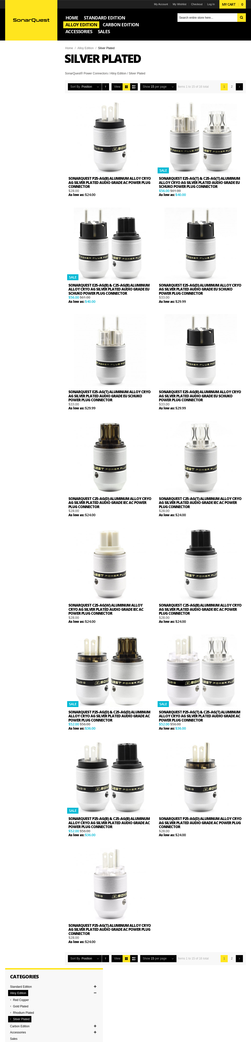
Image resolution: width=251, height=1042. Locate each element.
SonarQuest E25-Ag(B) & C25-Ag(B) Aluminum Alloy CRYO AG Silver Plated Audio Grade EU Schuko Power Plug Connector (109, 289)
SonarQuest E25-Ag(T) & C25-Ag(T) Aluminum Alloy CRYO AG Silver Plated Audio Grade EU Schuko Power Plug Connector (199, 182)
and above (22, 159)
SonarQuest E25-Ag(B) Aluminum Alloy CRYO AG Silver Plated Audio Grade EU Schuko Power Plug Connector (200, 395)
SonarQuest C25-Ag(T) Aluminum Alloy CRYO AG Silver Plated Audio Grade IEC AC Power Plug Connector (196, 502)
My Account (160, 4)
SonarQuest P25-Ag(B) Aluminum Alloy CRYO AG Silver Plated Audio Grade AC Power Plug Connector (110, 182)
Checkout (195, 4)
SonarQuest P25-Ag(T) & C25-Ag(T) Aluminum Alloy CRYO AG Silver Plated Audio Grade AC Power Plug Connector (199, 715)
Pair (13, 237)
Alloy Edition (86, 48)
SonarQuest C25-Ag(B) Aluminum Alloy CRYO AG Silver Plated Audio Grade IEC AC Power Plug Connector (196, 609)
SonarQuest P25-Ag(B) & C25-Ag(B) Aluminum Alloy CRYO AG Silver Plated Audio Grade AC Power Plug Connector (110, 822)
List (134, 86)
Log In (210, 4)
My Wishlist (179, 4)
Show (147, 86)
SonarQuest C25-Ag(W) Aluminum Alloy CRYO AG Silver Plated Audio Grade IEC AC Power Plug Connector (106, 609)
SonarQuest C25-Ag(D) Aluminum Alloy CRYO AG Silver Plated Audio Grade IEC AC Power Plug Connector (106, 502)
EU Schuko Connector (25, 201)
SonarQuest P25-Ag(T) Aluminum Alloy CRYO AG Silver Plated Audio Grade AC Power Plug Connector (110, 929)
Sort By (76, 86)
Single (15, 244)
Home (70, 48)
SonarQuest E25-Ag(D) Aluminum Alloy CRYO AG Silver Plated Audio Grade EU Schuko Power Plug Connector (200, 289)
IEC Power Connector (25, 207)
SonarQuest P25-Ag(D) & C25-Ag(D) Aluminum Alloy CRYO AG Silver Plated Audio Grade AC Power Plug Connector (110, 715)
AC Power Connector (24, 194)
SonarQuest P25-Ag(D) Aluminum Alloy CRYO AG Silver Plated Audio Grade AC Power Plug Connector (200, 822)
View (118, 86)
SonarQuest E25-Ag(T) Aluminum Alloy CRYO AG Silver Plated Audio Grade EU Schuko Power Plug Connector (110, 395)
